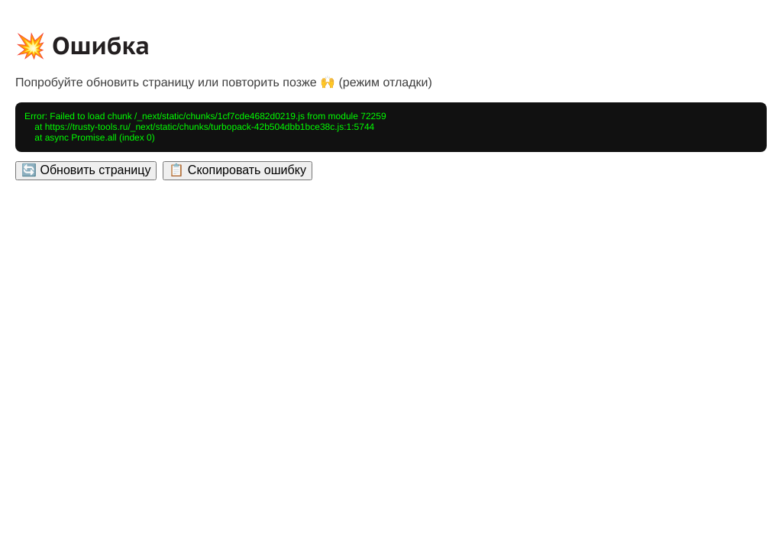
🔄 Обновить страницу (85, 169)
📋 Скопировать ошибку (237, 169)
